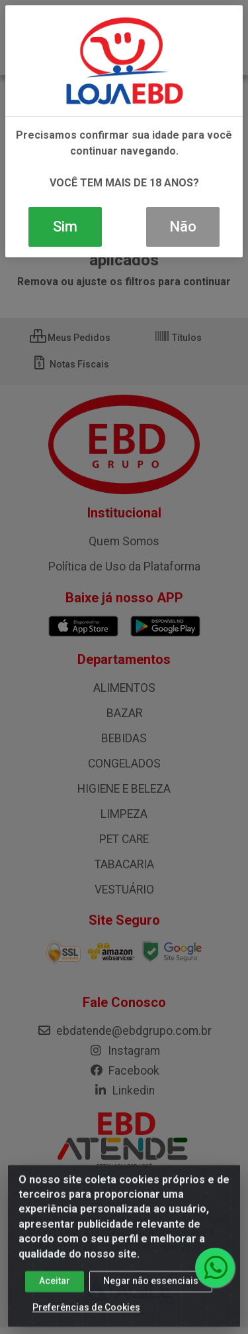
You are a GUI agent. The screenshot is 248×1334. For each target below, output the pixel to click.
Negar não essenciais (150, 1290)
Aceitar (54, 1290)
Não (182, 226)
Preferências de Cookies (86, 1316)
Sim (65, 226)
